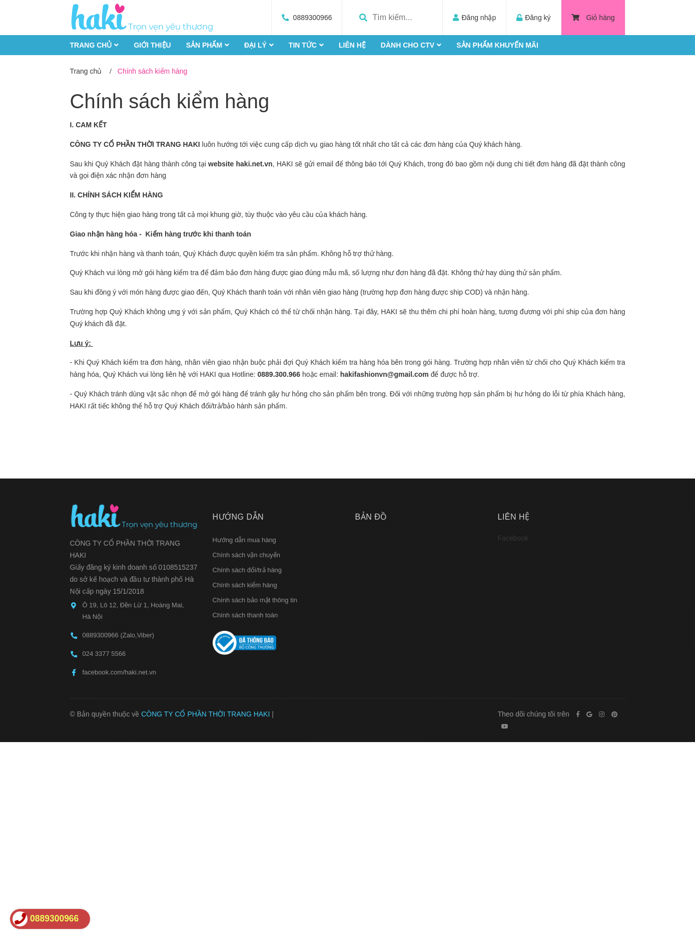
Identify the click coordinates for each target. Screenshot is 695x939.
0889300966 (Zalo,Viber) (119, 635)
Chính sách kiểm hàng (170, 101)
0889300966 (312, 18)
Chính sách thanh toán (245, 615)
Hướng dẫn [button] (238, 517)
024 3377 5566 (104, 653)
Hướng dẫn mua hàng (244, 540)
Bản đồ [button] (371, 517)
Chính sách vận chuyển (246, 555)
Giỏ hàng (593, 18)
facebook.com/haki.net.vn (119, 672)
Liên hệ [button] (514, 517)
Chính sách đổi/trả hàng (247, 570)
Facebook (513, 538)
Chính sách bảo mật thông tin (255, 600)
